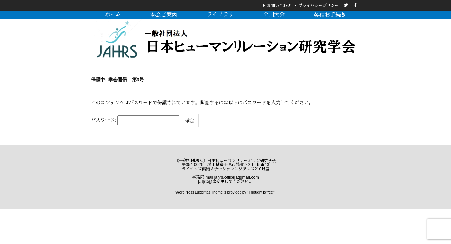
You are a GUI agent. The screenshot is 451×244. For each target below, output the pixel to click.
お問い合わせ (279, 5)
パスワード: (135, 120)
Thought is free (260, 192)
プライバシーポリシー (318, 5)
